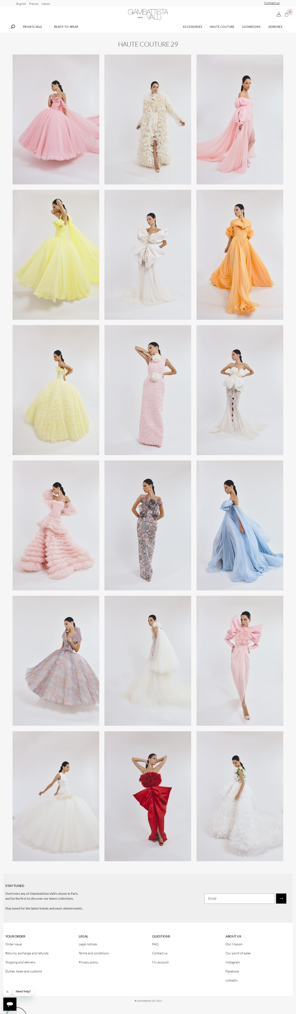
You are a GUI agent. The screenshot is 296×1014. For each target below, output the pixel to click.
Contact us (272, 3)
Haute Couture (222, 31)
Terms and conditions (94, 958)
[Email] (240, 903)
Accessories (192, 31)
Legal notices (88, 949)
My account (160, 967)
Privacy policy (88, 967)
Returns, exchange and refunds (27, 958)
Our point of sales (238, 958)
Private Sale (32, 31)
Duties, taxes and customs (23, 976)
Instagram (232, 967)
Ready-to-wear (66, 31)
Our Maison (234, 949)
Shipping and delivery (20, 967)
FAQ (155, 949)
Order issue (13, 949)
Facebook (232, 976)
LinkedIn (231, 985)
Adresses (275, 31)
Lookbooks (251, 31)
